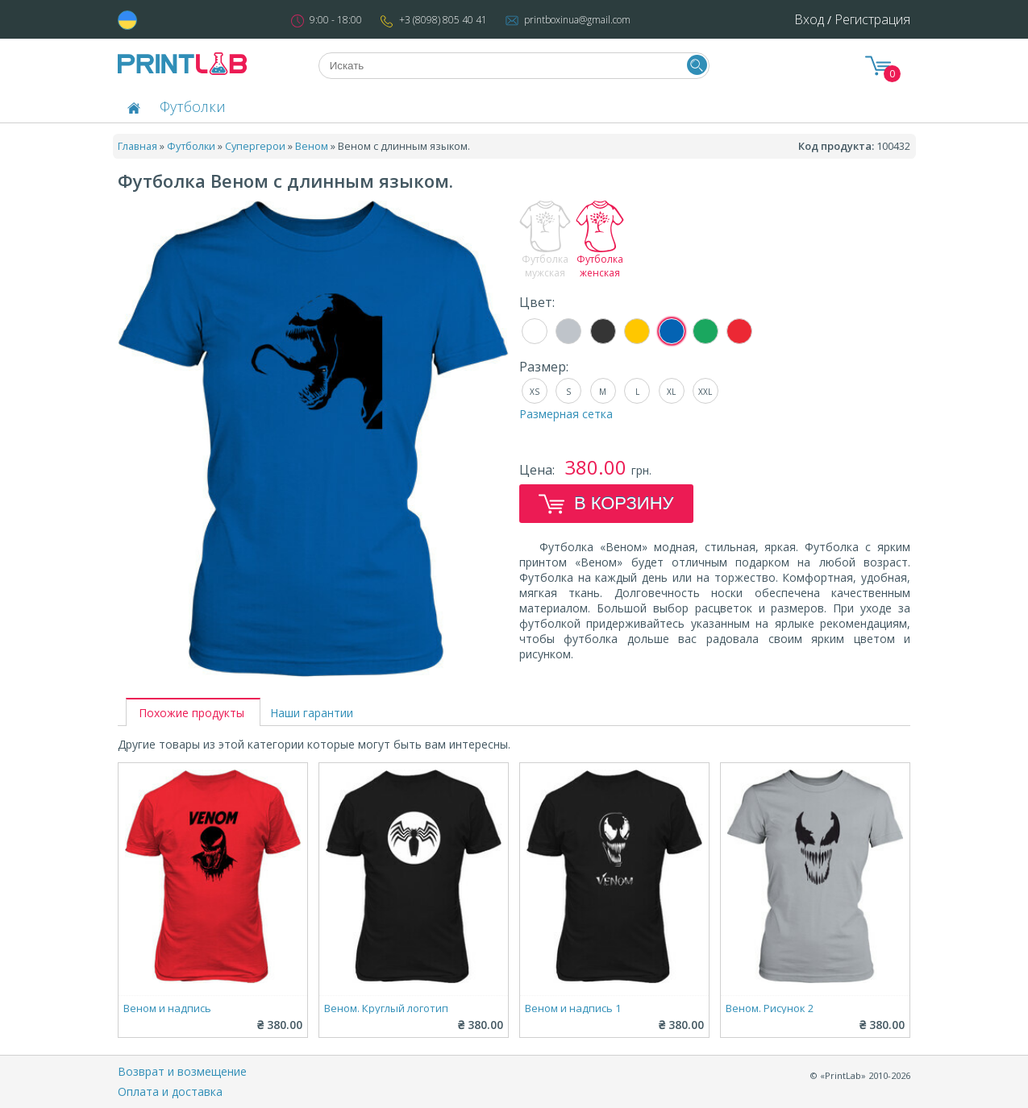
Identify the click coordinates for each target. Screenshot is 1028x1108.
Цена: (538, 470)
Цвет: (537, 302)
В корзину (606, 504)
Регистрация (872, 19)
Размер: (543, 367)
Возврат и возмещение (182, 1071)
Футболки (193, 106)
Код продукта (835, 146)
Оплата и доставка (170, 1091)
